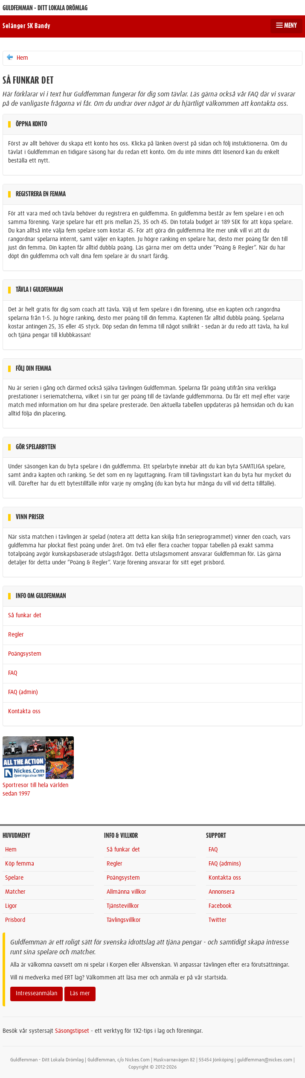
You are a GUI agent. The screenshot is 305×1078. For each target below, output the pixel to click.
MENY (286, 26)
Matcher (15, 892)
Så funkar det (24, 616)
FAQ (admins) (225, 864)
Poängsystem (24, 654)
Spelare (14, 878)
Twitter (218, 920)
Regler (16, 635)
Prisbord (15, 920)
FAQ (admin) (23, 692)
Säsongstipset (72, 1031)
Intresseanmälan (36, 994)
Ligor (11, 906)
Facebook (220, 906)
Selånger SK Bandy (26, 26)
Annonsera (222, 892)
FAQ (12, 673)
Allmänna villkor (126, 892)
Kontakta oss (24, 712)
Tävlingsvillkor (124, 920)
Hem (17, 57)
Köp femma (19, 864)
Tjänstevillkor (123, 906)
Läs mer (80, 994)
